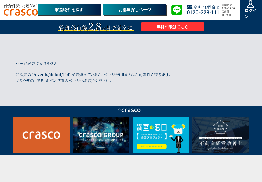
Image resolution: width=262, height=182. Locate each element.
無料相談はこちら (172, 27)
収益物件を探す (69, 10)
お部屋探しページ (135, 10)
